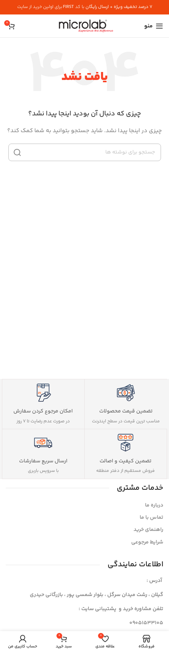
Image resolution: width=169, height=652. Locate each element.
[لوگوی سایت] (84, 26)
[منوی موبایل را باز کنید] (153, 26)
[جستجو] (84, 152)
